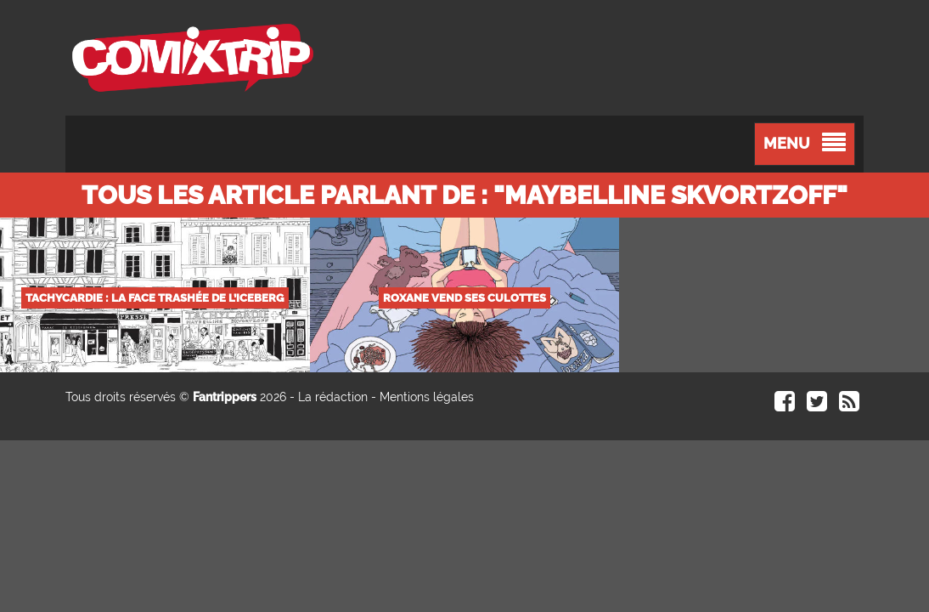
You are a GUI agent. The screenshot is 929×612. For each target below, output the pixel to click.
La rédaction (333, 397)
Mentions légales (427, 397)
